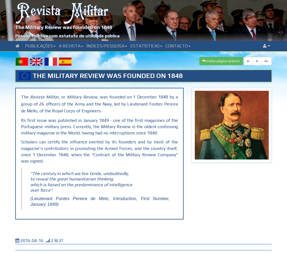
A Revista (71, 46)
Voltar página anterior (221, 61)
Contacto (178, 46)
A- (248, 61)
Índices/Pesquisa (106, 46)
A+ (267, 61)
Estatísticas (146, 46)
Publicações (40, 46)
